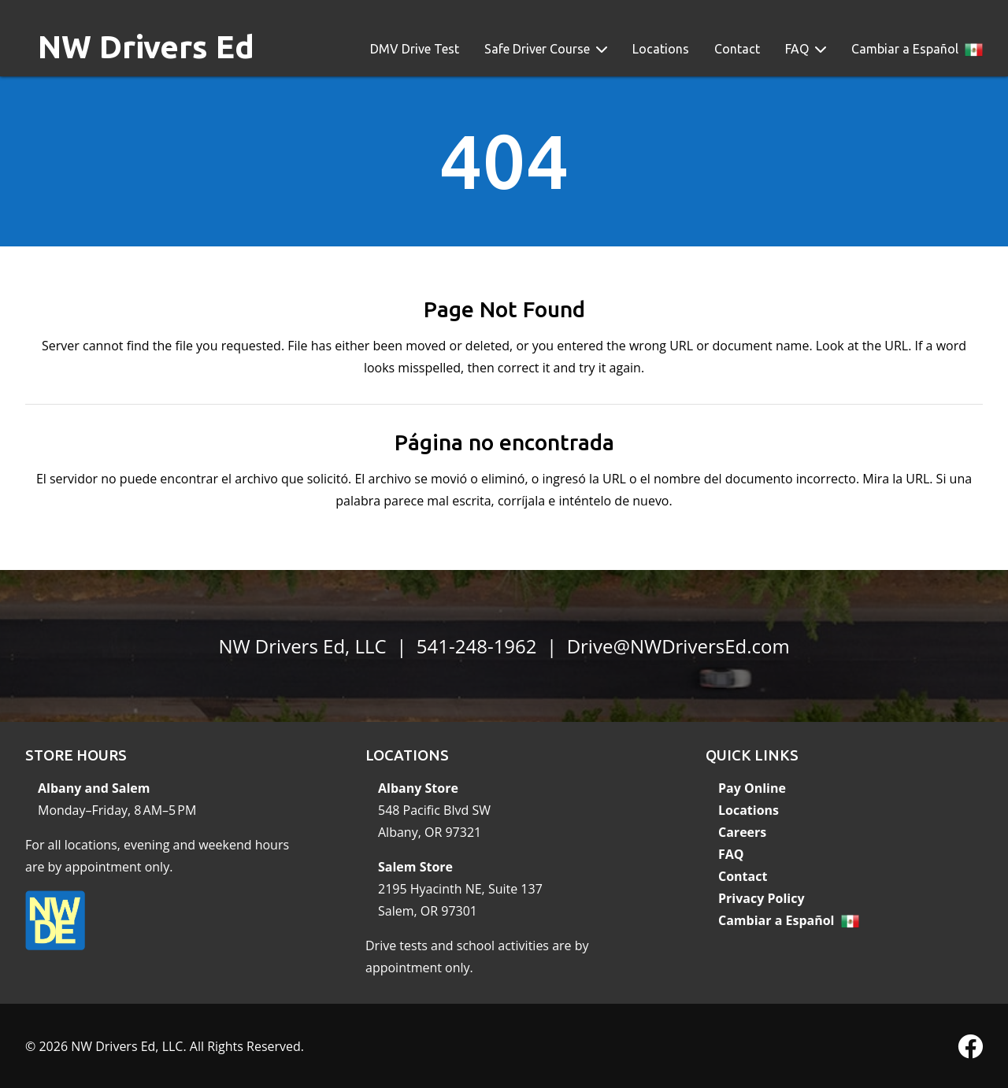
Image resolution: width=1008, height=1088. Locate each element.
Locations (660, 49)
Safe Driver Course (537, 49)
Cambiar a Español (904, 49)
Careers (742, 832)
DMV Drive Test (414, 49)
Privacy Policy (761, 898)
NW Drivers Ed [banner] (146, 47)
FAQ (797, 49)
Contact (737, 49)
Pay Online (752, 788)
